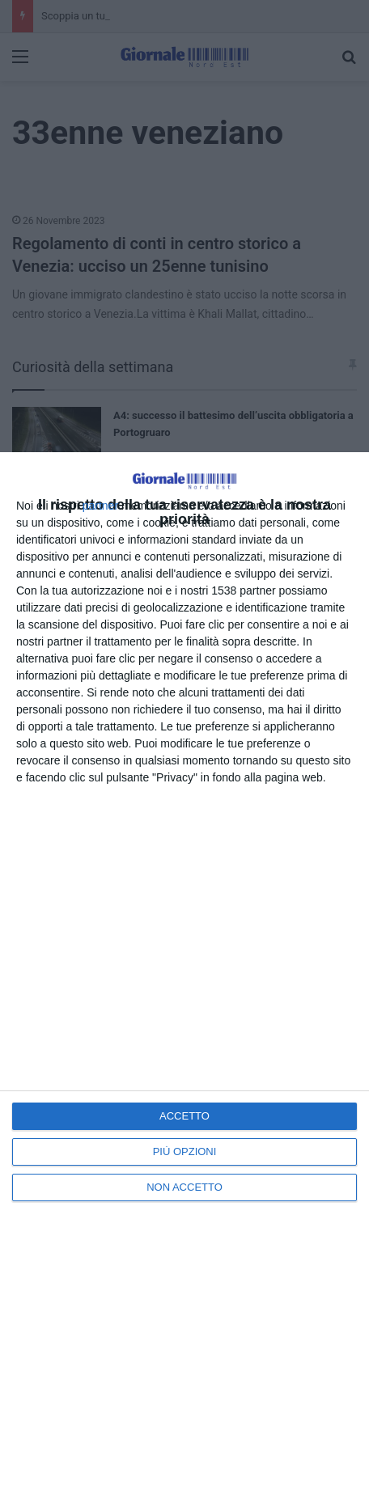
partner (100, 505)
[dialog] (184, 979)
